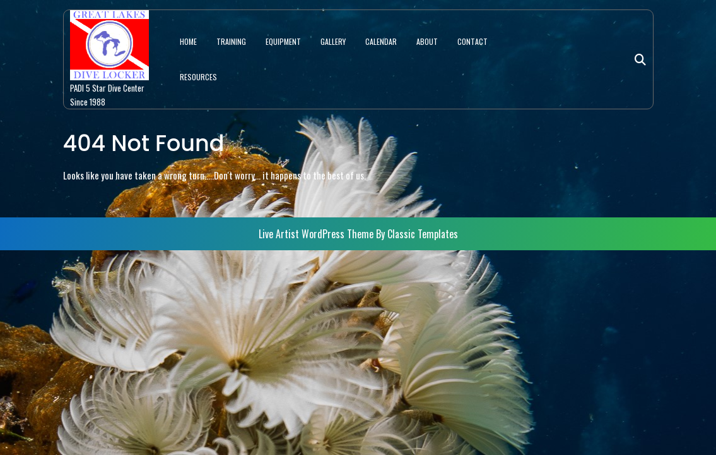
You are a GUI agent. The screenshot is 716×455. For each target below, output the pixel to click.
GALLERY (333, 41)
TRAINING (231, 41)
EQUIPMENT (283, 41)
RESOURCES (198, 76)
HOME (188, 41)
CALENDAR (381, 41)
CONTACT (472, 41)
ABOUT (427, 41)
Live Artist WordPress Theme (317, 233)
